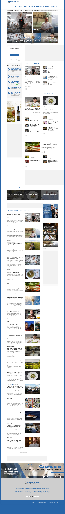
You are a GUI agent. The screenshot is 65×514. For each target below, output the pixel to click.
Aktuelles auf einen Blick (27, 6)
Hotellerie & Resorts (48, 93)
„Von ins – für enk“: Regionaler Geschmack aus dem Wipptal (13, 274)
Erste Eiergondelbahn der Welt (35, 161)
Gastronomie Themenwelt (32, 63)
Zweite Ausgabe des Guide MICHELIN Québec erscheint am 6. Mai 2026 (15, 327)
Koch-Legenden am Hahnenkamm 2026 (50, 196)
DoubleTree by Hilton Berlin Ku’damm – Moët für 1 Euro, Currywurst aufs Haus (15, 197)
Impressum (51, 512)
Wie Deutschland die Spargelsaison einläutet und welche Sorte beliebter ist (50, 144)
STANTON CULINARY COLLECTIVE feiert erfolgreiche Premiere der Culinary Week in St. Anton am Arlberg (14, 395)
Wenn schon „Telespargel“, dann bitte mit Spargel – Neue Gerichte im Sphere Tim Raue (32, 40)
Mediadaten (56, 512)
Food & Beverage (30, 140)
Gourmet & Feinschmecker (14, 189)
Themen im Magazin (39, 6)
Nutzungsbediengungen (42, 512)
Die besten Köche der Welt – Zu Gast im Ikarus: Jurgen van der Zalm (14, 40)
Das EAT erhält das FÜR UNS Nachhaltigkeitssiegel (34, 125)
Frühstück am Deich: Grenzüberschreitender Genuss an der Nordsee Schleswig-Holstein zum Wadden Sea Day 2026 (15, 246)
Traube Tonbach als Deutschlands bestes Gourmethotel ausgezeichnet (49, 108)
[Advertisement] (45, 53)
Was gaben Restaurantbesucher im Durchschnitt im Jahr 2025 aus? (50, 240)
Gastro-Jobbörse (50, 6)
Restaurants (53, 10)
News (49, 10)
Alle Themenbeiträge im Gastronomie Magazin (19, 211)
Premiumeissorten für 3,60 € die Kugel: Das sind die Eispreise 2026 (53, 162)
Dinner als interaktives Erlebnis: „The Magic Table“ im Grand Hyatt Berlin (53, 124)
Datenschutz (34, 512)
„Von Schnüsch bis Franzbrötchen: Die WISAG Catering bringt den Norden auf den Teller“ (49, 40)
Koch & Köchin (45, 10)
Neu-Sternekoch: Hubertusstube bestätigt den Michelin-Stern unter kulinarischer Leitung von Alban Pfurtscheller (15, 451)
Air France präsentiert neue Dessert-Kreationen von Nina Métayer (13, 423)
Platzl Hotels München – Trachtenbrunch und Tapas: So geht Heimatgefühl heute (53, 129)
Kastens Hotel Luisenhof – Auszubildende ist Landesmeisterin (52, 118)
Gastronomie (40, 10)
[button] (2, 511)
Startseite (18, 6)
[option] (34, 10)
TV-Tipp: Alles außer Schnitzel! (14, 315)
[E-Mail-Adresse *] (14, 52)
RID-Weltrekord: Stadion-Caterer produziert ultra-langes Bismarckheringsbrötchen (34, 119)
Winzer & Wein (9, 364)
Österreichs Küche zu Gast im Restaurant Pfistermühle (49, 228)
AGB (47, 512)
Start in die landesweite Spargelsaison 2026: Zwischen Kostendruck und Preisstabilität (53, 157)
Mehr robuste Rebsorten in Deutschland (34, 157)
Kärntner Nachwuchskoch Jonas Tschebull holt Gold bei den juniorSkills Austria (26, 10)
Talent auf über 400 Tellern (13, 409)
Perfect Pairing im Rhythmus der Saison (42, 31)
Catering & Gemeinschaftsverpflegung (48, 37)
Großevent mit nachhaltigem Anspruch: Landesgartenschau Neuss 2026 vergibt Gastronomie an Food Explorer (35, 130)
